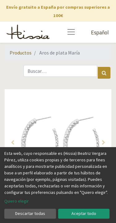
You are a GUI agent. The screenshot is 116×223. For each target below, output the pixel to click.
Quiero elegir (16, 201)
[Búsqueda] (104, 73)
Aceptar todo (83, 213)
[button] (13, 142)
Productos (21, 53)
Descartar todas (30, 213)
